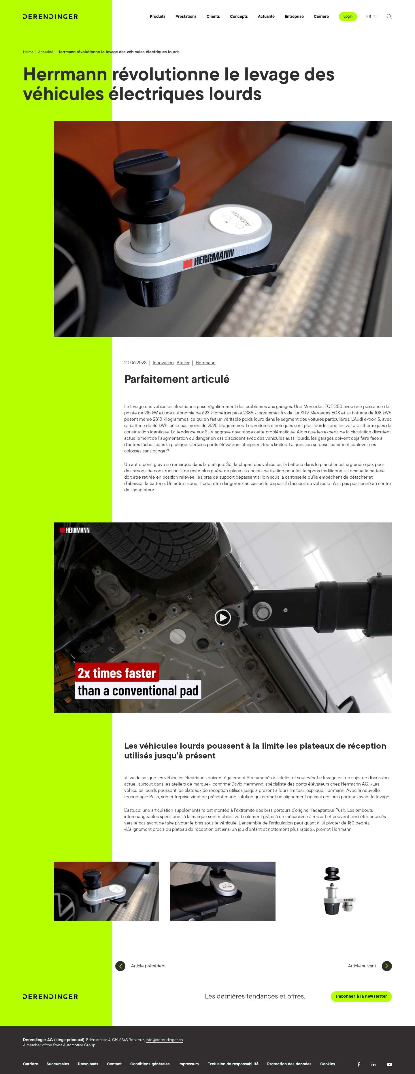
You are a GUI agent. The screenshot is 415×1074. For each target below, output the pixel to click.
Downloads (88, 1064)
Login (348, 16)
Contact (114, 1064)
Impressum (188, 1064)
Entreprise (294, 17)
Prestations (186, 17)
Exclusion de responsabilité (233, 1064)
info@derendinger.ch (164, 1040)
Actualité (266, 17)
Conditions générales (150, 1064)
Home (28, 52)
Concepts (239, 17)
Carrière (321, 17)
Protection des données (289, 1064)
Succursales (58, 1064)
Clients (213, 17)
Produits (157, 17)
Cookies (327, 1064)
